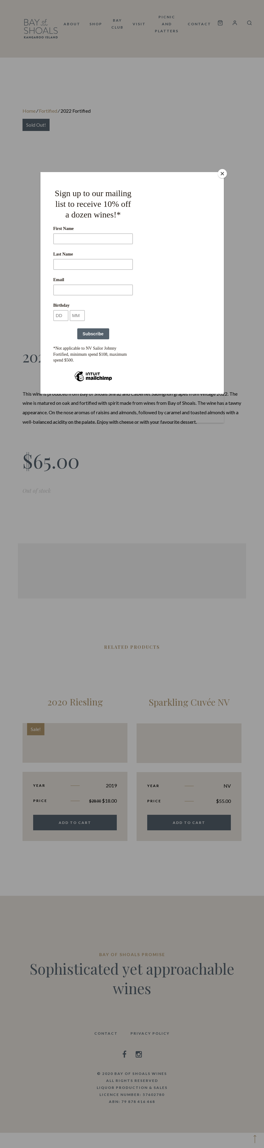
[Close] (222, 173)
